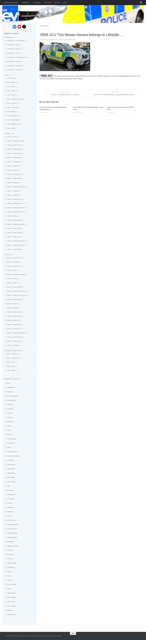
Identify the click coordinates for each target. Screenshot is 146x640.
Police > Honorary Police (14, 299)
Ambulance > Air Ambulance (15, 40)
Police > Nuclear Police (14, 324)
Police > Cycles (12, 283)
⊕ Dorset (7, 430)
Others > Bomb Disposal (14, 149)
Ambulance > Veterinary (14, 70)
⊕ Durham (8, 434)
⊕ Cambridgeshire (10, 400)
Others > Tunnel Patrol (14, 249)
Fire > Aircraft (11, 78)
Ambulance (44, 26)
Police (8, 254)
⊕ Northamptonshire (11, 524)
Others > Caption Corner (14, 153)
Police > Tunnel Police (14, 341)
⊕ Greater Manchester (11, 456)
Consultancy (37, 2)
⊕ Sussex (8, 580)
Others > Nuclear (12, 216)
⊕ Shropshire (9, 554)
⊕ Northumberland (10, 533)
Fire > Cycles (11, 95)
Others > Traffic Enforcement (16, 245)
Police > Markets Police (14, 312)
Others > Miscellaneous (14, 203)
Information (25, 2)
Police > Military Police (14, 316)
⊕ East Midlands (10, 439)
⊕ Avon (7, 383)
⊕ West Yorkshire (10, 606)
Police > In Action (12, 308)
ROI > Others (11, 370)
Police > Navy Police (13, 320)
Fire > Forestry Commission (15, 99)
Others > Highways (13, 182)
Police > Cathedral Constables (16, 274)
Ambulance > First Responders (16, 57)
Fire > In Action (11, 103)
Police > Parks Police (13, 328)
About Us (57, 2)
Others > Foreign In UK (14, 174)
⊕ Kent (7, 486)
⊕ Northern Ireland (10, 529)
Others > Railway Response (15, 224)
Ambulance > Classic (13, 49)
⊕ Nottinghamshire (10, 537)
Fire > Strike (11, 128)
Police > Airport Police (13, 266)
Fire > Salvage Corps (13, 124)
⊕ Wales (7, 589)
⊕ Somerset (8, 559)
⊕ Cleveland (8, 409)
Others (8, 133)
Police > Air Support (13, 262)
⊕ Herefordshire (10, 464)
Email (65, 2)
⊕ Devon (7, 426)
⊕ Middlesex (8, 511)
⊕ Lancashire (9, 490)
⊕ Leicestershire (10, 494)
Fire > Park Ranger (13, 120)
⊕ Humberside (9, 473)
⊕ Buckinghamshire (11, 396)
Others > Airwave (12, 136)
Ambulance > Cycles (13, 53)
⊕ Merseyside (9, 507)
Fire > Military (11, 111)
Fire (7, 75)
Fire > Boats (11, 86)
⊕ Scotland (8, 550)
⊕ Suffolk (7, 571)
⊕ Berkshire (8, 392)
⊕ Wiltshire (8, 610)
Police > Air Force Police (14, 258)
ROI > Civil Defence (13, 358)
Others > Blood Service (14, 145)
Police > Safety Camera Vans (16, 333)
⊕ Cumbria (8, 417)
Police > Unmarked (13, 345)
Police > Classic (12, 278)
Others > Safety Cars (13, 237)
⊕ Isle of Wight (9, 477)
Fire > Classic (11, 91)
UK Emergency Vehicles (11, 2)
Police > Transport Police (14, 337)
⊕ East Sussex (9, 443)
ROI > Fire (10, 362)
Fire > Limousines (12, 107)
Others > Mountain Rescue (15, 212)
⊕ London (8, 503)
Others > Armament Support (15, 141)
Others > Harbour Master (14, 178)
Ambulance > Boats (13, 44)
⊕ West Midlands (10, 597)
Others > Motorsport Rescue (15, 207)
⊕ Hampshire (9, 460)
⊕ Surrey (7, 576)
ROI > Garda (11, 366)
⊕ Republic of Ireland (11, 546)
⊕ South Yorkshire (10, 563)
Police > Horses (12, 303)
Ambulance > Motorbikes (14, 65)
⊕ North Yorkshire (10, 520)
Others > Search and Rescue (16, 241)
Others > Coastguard (13, 161)
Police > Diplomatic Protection (16, 291)
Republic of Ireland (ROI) (13, 350)
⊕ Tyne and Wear (10, 584)
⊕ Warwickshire (9, 593)
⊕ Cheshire (8, 404)
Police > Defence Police (14, 287)
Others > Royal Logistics (14, 232)
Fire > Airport (11, 82)
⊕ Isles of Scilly (9, 481)
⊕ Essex (7, 447)
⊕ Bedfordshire (9, 387)
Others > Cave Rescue (14, 157)
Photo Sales (47, 2)
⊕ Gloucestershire (10, 451)
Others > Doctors (12, 170)
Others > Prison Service (14, 220)
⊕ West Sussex (9, 601)
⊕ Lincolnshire (9, 499)
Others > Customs (12, 166)
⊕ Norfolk (8, 516)
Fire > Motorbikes (12, 115)
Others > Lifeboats (12, 191)
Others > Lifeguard (13, 195)
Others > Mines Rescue (14, 199)
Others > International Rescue (16, 187)
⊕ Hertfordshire (9, 469)
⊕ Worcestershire (10, 614)
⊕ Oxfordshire (9, 541)
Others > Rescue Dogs (14, 228)
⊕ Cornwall (8, 413)
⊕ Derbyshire (9, 421)
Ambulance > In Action (14, 61)
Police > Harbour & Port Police (16, 295)
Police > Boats (11, 270)
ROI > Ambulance (12, 354)
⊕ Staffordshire (9, 567)
